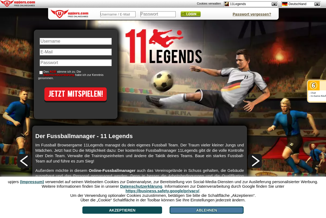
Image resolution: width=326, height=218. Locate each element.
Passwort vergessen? (252, 14)
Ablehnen (206, 210)
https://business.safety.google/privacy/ (163, 191)
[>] (255, 161)
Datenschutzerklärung (59, 74)
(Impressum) (32, 181)
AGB (53, 71)
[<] (24, 161)
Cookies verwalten (209, 3)
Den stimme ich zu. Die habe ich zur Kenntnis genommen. (70, 75)
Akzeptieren (122, 210)
